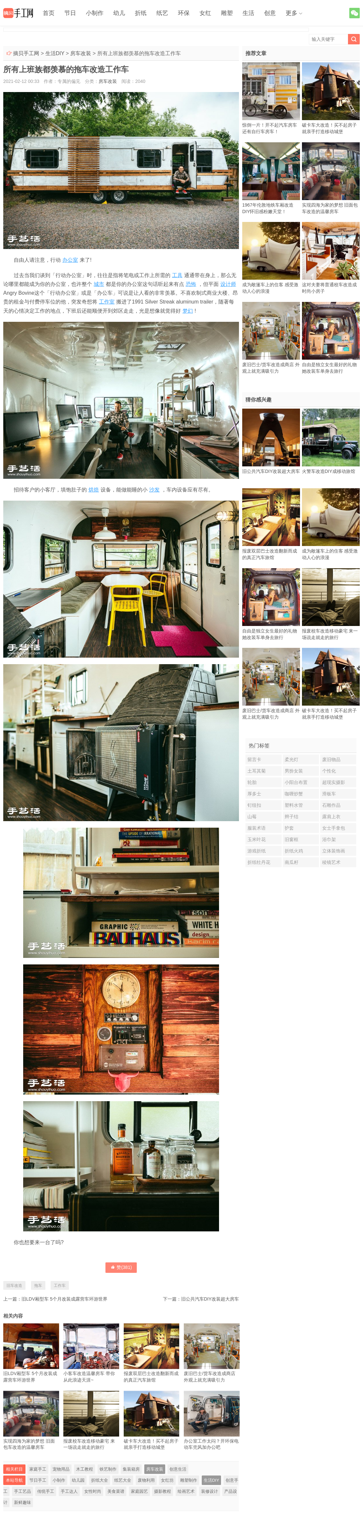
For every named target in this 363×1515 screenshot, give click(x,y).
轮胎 (252, 782)
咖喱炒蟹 (294, 793)
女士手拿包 (333, 828)
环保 (184, 13)
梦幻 (187, 311)
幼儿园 (78, 1480)
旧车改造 (14, 1285)
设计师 (228, 284)
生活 (248, 13)
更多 (291, 13)
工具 (177, 275)
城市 (99, 284)
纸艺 (162, 13)
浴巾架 (329, 839)
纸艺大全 (122, 1480)
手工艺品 (22, 1491)
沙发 (154, 489)
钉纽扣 (254, 805)
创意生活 (177, 1469)
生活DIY (54, 53)
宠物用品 (61, 1469)
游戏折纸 (256, 850)
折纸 (141, 13)
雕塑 (227, 13)
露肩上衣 (331, 816)
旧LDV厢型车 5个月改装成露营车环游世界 (64, 1299)
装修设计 (209, 1491)
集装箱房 (131, 1469)
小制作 (94, 13)
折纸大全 (99, 1480)
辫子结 (291, 816)
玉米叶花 (256, 839)
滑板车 (329, 793)
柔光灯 (291, 759)
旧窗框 (291, 839)
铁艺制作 (108, 1469)
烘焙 (93, 489)
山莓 (252, 816)
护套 (289, 828)
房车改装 (80, 53)
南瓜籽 (291, 862)
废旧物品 (331, 759)
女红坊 (167, 1480)
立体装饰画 (333, 850)
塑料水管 (294, 805)
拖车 (38, 1285)
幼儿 (119, 13)
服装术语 (256, 828)
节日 (70, 13)
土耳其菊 (256, 770)
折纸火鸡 (294, 850)
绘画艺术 (186, 1491)
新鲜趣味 (22, 1502)
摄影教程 (162, 1491)
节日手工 (37, 1480)
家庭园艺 (139, 1491)
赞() (121, 1267)
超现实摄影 (333, 782)
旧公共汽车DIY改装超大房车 (210, 1299)
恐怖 (191, 284)
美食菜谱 (115, 1491)
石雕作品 (331, 805)
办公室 (70, 260)
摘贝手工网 (26, 53)
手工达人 (69, 1491)
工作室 (107, 302)
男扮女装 (294, 770)
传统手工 (45, 1491)
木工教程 (84, 1469)
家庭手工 (37, 1469)
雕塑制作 (188, 1480)
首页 (49, 13)
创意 (270, 13)
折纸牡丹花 (258, 862)
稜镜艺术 (331, 862)
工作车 (60, 1285)
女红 (205, 13)
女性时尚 (92, 1491)
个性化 (329, 770)
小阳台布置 (296, 782)
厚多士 (254, 793)
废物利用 (146, 1480)
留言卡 (254, 759)
